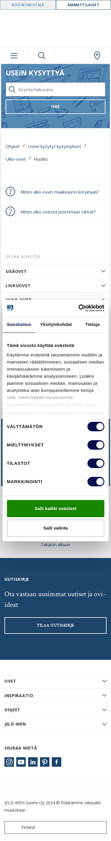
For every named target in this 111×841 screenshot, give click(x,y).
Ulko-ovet (16, 159)
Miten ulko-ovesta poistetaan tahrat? (58, 212)
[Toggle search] (42, 55)
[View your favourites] (69, 55)
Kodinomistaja (28, 4)
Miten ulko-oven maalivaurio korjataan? (59, 192)
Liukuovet (18, 285)
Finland (21, 827)
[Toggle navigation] (14, 55)
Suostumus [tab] (19, 324)
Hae (55, 106)
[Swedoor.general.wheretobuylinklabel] (97, 55)
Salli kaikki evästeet (55, 508)
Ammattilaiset (83, 4)
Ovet (10, 681)
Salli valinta (55, 527)
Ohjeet (13, 146)
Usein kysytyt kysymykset (54, 146)
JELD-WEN (15, 724)
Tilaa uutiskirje (55, 625)
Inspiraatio (18, 695)
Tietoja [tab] (92, 324)
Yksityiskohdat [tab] (56, 324)
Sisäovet (16, 271)
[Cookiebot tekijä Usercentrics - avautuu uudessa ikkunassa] (79, 308)
